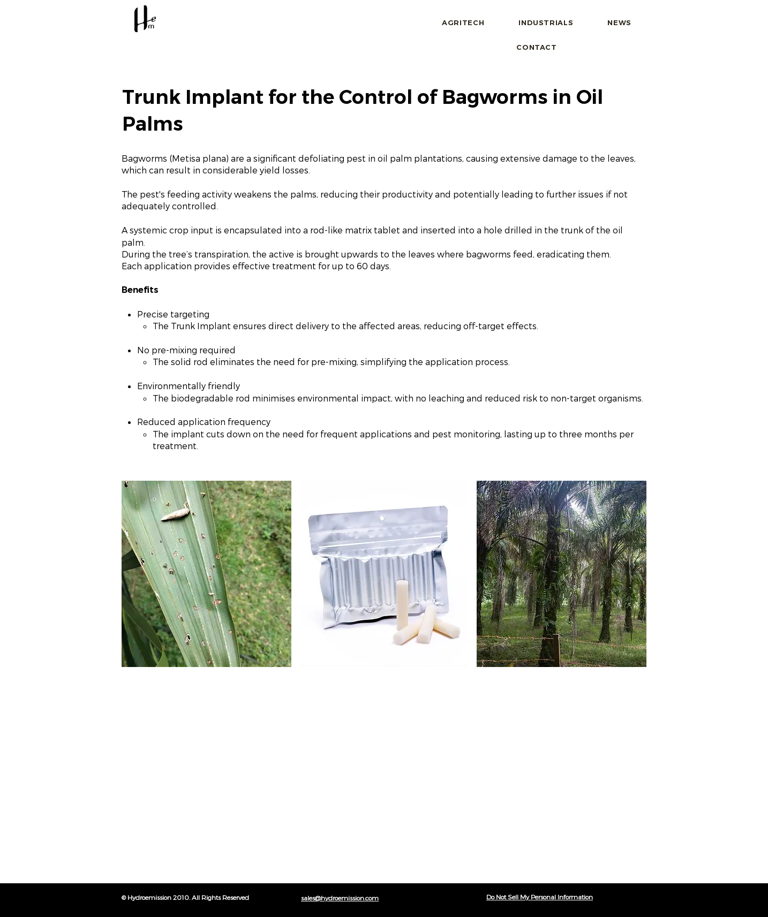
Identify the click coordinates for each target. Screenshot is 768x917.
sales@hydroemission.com (340, 897)
